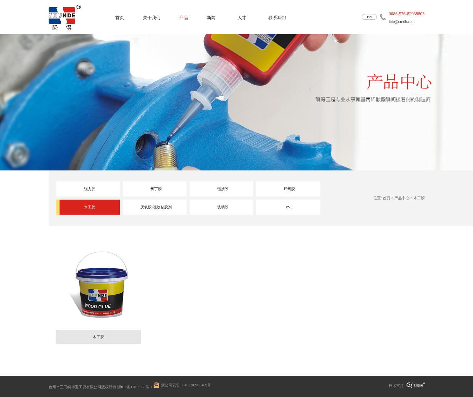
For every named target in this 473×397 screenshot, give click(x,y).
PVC (289, 207)
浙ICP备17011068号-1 (134, 387)
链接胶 (223, 189)
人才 (242, 17)
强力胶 (89, 189)
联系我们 (277, 17)
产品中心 (401, 198)
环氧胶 (289, 189)
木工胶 (89, 207)
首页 (119, 17)
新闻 (211, 17)
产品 (183, 17)
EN (369, 17)
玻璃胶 (223, 207)
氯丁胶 (156, 189)
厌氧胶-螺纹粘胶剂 (156, 207)
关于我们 (151, 17)
